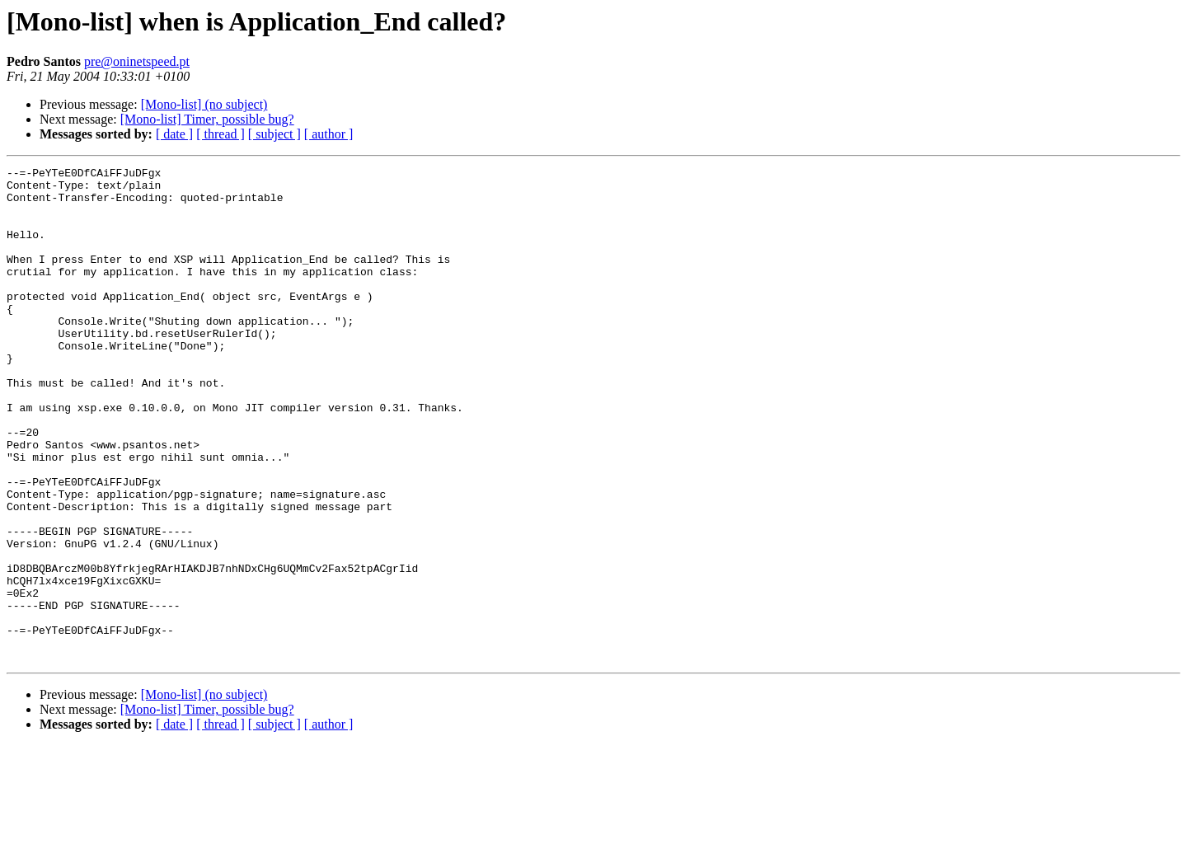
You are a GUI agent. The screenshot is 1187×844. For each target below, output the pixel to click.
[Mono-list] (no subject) (204, 104)
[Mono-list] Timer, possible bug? (207, 119)
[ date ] (174, 134)
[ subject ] (274, 134)
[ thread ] (220, 134)
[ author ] (329, 134)
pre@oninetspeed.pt (137, 61)
